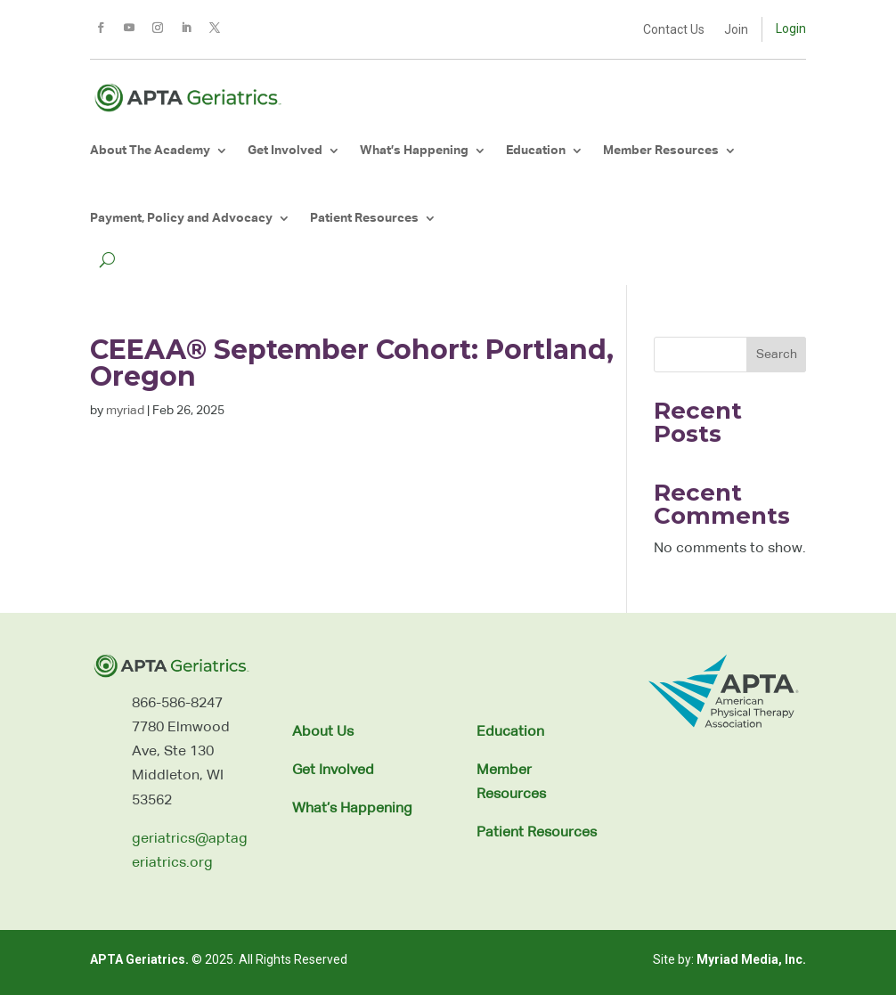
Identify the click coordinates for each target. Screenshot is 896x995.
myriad (125, 410)
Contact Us (674, 30)
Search (776, 354)
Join (736, 30)
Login (791, 28)
